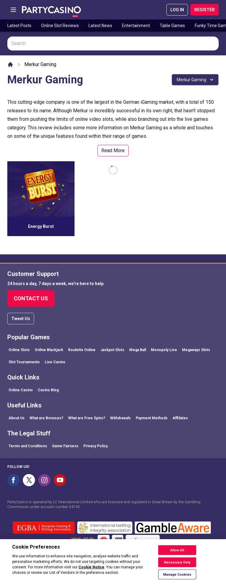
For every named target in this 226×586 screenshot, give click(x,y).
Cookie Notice (91, 570)
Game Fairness (65, 446)
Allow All (177, 553)
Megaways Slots (196, 350)
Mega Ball (137, 350)
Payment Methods (152, 418)
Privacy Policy (95, 446)
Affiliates (180, 418)
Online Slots (19, 350)
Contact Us (31, 298)
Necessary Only (177, 565)
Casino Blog (48, 390)
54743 (74, 507)
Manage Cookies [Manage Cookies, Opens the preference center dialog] (177, 578)
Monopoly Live (164, 350)
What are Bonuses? (46, 418)
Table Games (172, 25)
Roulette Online (82, 350)
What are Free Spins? (86, 418)
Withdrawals (120, 418)
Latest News (100, 25)
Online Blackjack (49, 350)
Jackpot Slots (112, 350)
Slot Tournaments (24, 362)
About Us (17, 418)
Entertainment (136, 25)
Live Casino (55, 362)
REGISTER (204, 9)
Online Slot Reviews (60, 25)
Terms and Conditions (28, 446)
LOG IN (177, 9)
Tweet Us (20, 318)
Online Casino (21, 390)
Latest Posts (19, 25)
